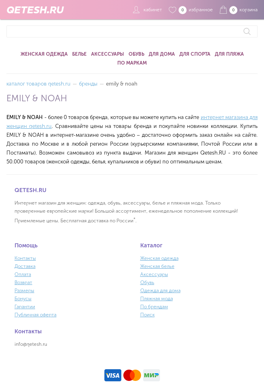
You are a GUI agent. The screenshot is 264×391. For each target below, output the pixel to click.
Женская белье (157, 266)
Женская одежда (44, 54)
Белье (79, 54)
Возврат (23, 282)
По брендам (154, 306)
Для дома (162, 54)
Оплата (23, 274)
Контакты (25, 258)
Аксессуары (107, 54)
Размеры (24, 290)
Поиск (147, 315)
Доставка (25, 266)
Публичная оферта (35, 315)
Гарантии (25, 306)
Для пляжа (229, 54)
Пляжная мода (156, 298)
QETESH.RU (35, 9)
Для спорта (194, 54)
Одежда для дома (160, 290)
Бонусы (23, 298)
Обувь (136, 54)
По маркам (132, 63)
